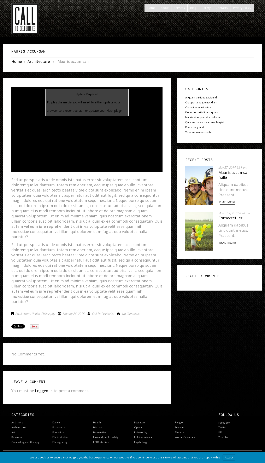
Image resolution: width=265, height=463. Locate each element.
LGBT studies (100, 442)
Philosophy (48, 314)
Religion (179, 422)
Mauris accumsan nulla (234, 175)
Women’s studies (185, 437)
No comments (131, 314)
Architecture (39, 61)
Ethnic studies (60, 437)
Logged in (44, 390)
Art (13, 432)
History (97, 427)
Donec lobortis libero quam (201, 112)
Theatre (179, 432)
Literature (140, 422)
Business (16, 437)
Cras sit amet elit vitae (198, 107)
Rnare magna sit (194, 127)
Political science (143, 437)
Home (16, 61)
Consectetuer (231, 217)
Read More (227, 202)
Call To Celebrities (103, 314)
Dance (56, 422)
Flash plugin (114, 111)
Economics (58, 427)
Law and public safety (105, 437)
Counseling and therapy (25, 442)
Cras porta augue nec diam (201, 102)
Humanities (99, 432)
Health (36, 314)
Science (179, 427)
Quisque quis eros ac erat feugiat (204, 122)
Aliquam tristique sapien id (201, 97)
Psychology (140, 442)
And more (17, 422)
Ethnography (59, 442)
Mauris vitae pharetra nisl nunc (203, 117)
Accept (229, 457)
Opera (138, 427)
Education (58, 432)
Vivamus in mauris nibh (198, 132)
